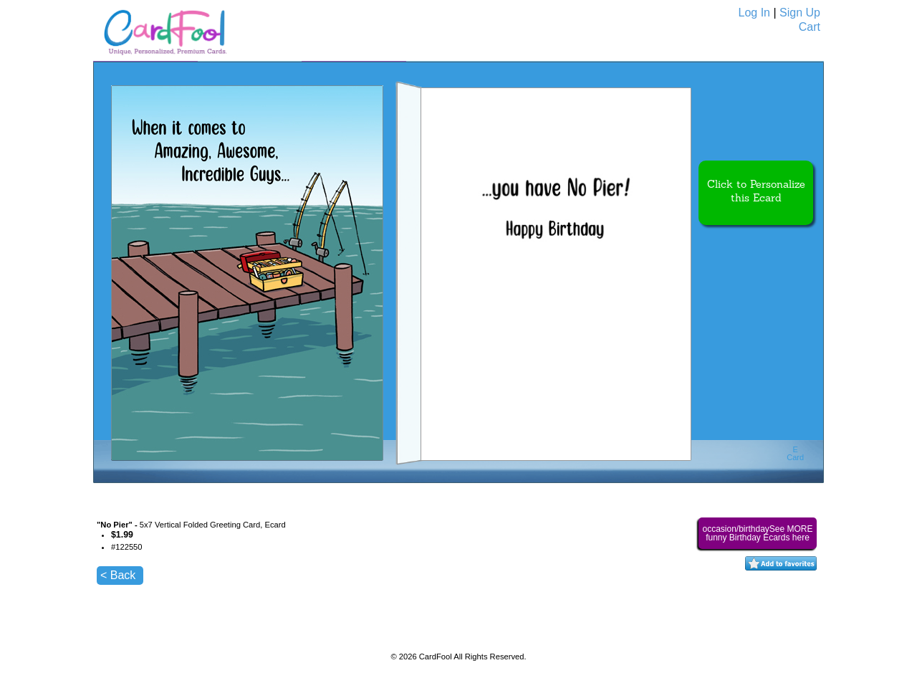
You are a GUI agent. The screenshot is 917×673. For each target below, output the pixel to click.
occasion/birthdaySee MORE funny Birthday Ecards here (757, 533)
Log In (754, 12)
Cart (809, 27)
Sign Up (799, 12)
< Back (117, 575)
